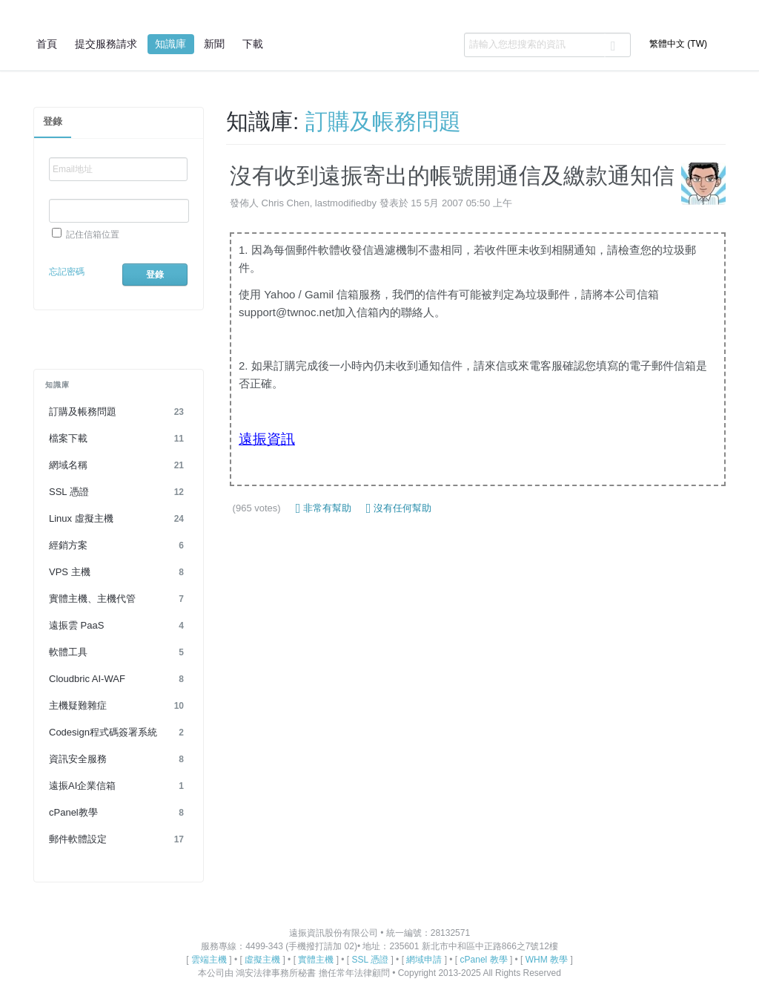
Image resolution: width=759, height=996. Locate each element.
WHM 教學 (547, 959)
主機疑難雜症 (118, 705)
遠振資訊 (267, 439)
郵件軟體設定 (118, 839)
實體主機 (316, 959)
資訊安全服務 (118, 759)
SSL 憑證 (118, 492)
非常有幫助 (323, 508)
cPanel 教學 (484, 959)
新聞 (214, 44)
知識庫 (170, 44)
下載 (252, 44)
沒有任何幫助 (398, 508)
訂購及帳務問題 (118, 411)
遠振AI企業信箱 (118, 786)
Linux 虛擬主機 (118, 518)
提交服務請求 (106, 44)
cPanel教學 (118, 812)
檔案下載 (118, 438)
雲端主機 (209, 959)
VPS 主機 (118, 572)
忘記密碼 (66, 271)
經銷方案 (118, 545)
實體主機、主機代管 (118, 599)
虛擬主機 (262, 959)
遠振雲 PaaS (118, 625)
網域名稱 (118, 465)
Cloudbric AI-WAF (118, 679)
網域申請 (424, 959)
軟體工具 (118, 652)
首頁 (46, 44)
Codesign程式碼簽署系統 (118, 732)
